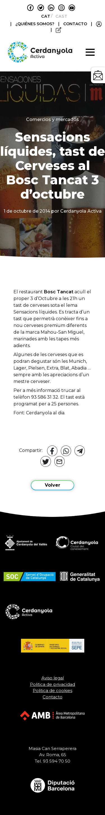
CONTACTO (75, 23)
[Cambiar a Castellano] (60, 16)
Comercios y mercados (52, 119)
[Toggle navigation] (90, 52)
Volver (52, 485)
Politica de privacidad (52, 684)
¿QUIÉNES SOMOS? (35, 23)
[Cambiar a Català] (44, 16)
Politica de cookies (52, 690)
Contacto (52, 697)
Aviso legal (52, 678)
